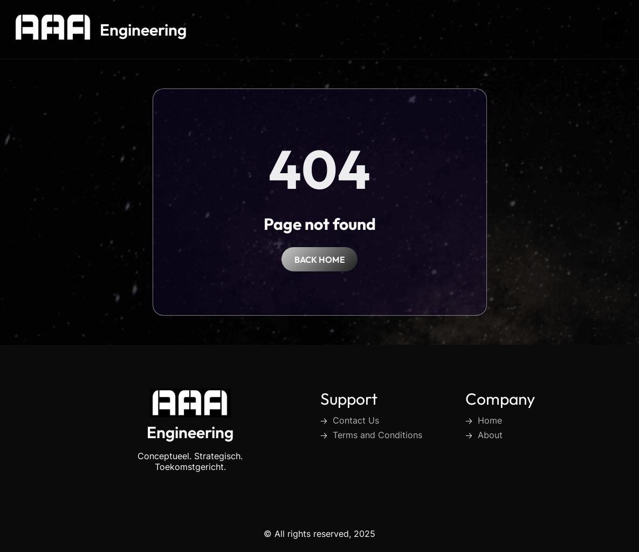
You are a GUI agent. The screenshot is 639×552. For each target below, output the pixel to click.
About (490, 435)
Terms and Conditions (377, 435)
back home (319, 259)
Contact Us (356, 420)
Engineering (143, 29)
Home (490, 420)
